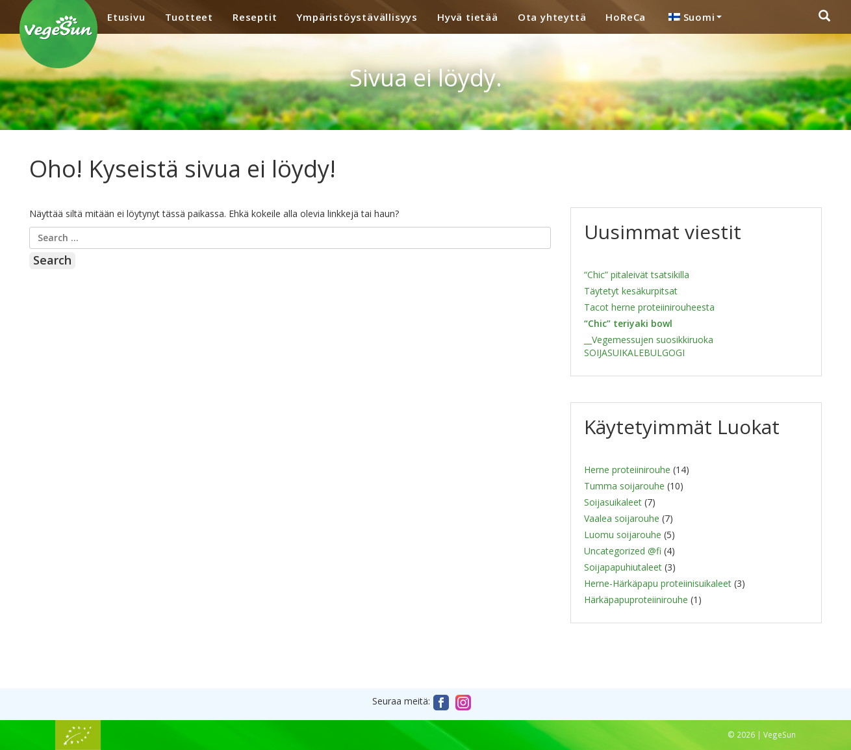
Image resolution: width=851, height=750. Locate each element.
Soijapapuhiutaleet (623, 567)
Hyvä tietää (467, 16)
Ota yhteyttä (552, 16)
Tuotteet (189, 16)
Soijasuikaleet (613, 502)
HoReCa (625, 16)
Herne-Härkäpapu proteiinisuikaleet (657, 583)
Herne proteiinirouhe (627, 469)
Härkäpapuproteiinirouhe (636, 599)
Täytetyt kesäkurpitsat (631, 291)
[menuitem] (693, 17)
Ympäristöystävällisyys (357, 16)
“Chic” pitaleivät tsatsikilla (636, 274)
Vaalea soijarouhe (621, 518)
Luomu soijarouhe (622, 534)
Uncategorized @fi (622, 551)
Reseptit (255, 16)
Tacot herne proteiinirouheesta (649, 307)
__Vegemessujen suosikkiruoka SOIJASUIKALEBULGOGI (648, 346)
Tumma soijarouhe (624, 486)
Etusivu (126, 16)
